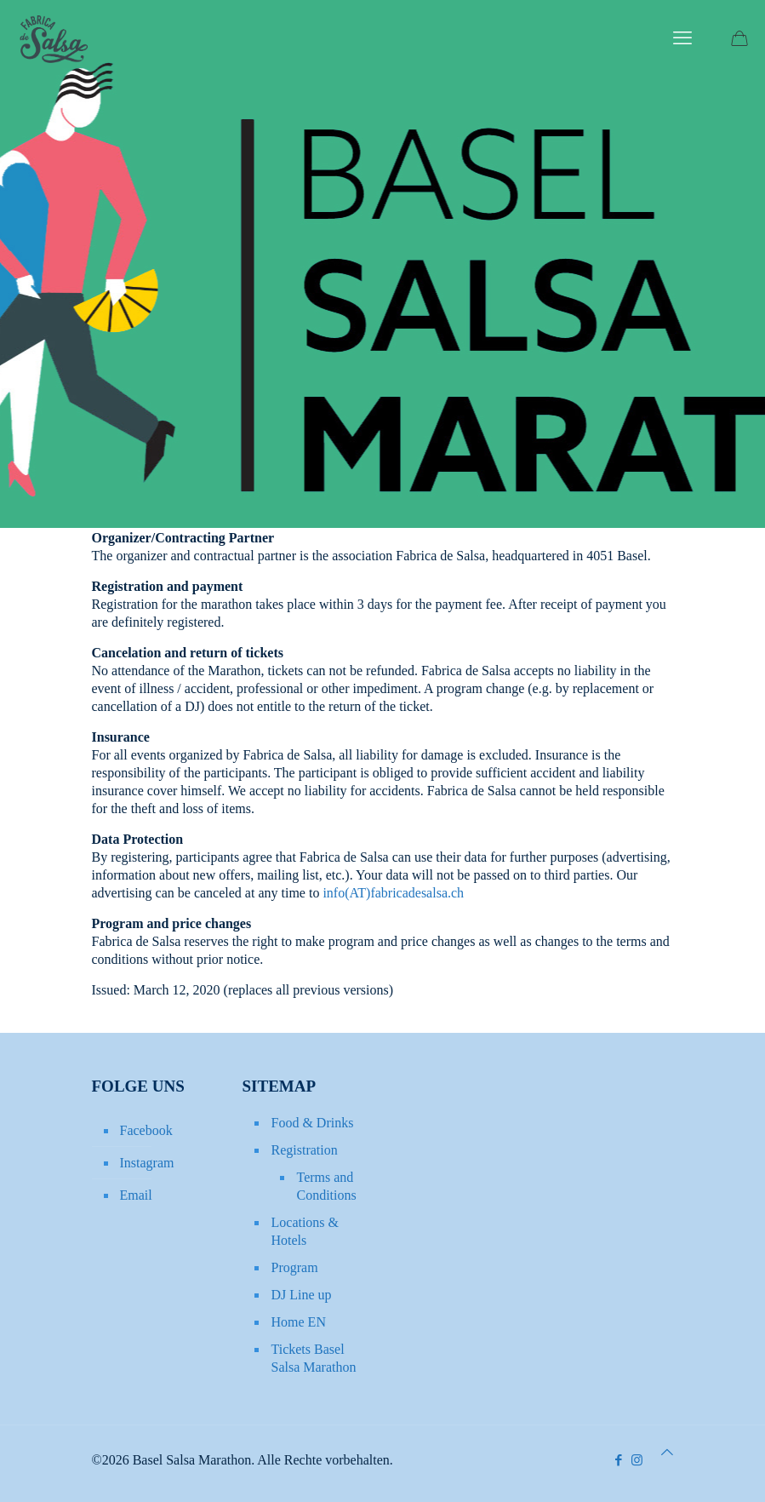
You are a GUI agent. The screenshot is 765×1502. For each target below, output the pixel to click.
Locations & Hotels (305, 1231)
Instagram (147, 1162)
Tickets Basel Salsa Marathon (314, 1358)
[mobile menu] (682, 38)
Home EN (298, 1322)
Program (294, 1267)
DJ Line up (301, 1294)
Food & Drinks (312, 1122)
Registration (304, 1150)
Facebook (146, 1130)
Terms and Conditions (327, 1186)
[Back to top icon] (667, 1452)
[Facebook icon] (619, 1460)
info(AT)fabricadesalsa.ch (393, 893)
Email (136, 1195)
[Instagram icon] (637, 1460)
